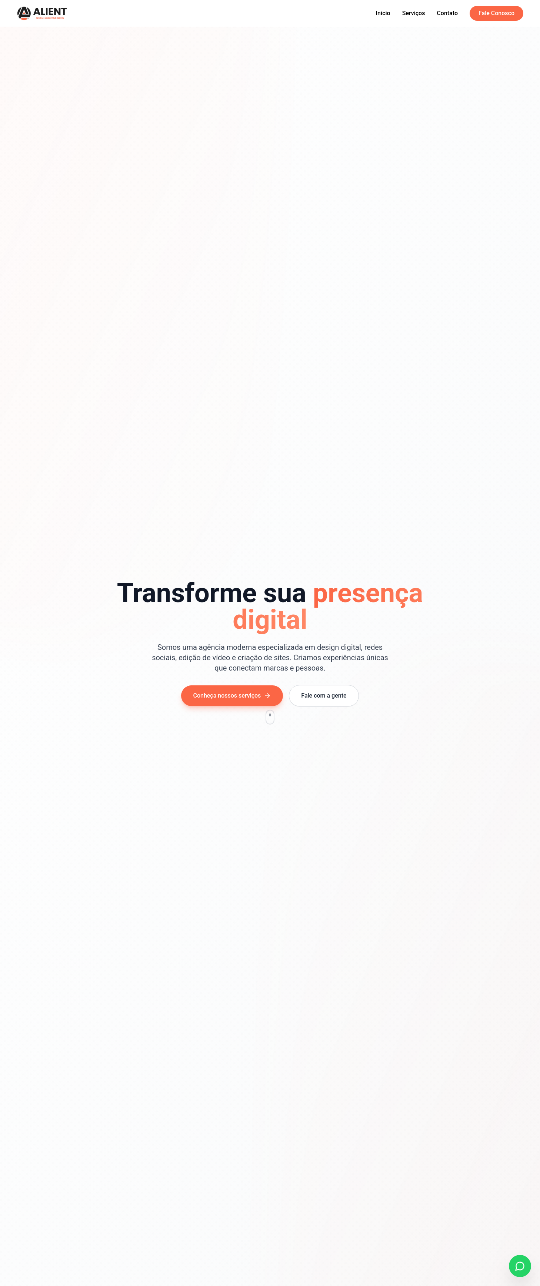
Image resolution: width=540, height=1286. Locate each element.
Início (383, 13)
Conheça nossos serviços (232, 695)
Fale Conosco (496, 13)
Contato (447, 13)
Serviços (413, 13)
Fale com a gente (323, 695)
